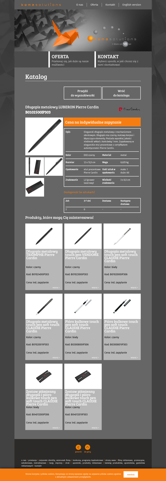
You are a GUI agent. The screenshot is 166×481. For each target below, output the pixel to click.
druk (67, 463)
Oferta (94, 4)
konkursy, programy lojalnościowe (88, 460)
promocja (32, 460)
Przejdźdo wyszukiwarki (82, 93)
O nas (79, 4)
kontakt (38, 466)
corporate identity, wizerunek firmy (54, 460)
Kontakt (110, 4)
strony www (110, 460)
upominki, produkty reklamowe (87, 463)
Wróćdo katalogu (121, 93)
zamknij (130, 474)
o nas (23, 460)
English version (131, 4)
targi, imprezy (55, 463)
